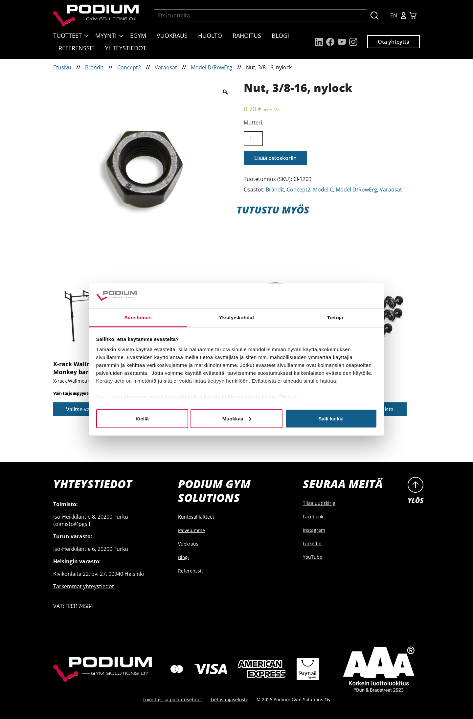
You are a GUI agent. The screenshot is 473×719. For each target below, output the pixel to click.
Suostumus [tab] (138, 317)
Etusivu (62, 67)
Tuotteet (67, 35)
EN (393, 15)
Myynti (106, 35)
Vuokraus (172, 35)
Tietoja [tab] (335, 317)
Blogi (280, 35)
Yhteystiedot (125, 48)
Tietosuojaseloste (229, 699)
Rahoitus (247, 35)
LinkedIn (312, 543)
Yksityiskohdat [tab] (236, 317)
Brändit (94, 67)
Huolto (210, 35)
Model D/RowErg (211, 67)
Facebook (313, 516)
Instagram (314, 530)
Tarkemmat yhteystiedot (83, 586)
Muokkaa (236, 418)
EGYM (138, 35)
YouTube (312, 557)
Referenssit (76, 48)
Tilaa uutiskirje (319, 503)
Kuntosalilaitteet (196, 517)
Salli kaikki (331, 418)
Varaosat (166, 67)
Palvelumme (191, 530)
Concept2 (129, 67)
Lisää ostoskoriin (275, 158)
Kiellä (141, 418)
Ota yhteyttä (393, 41)
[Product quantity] (253, 138)
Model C (323, 189)
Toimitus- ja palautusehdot (172, 699)
